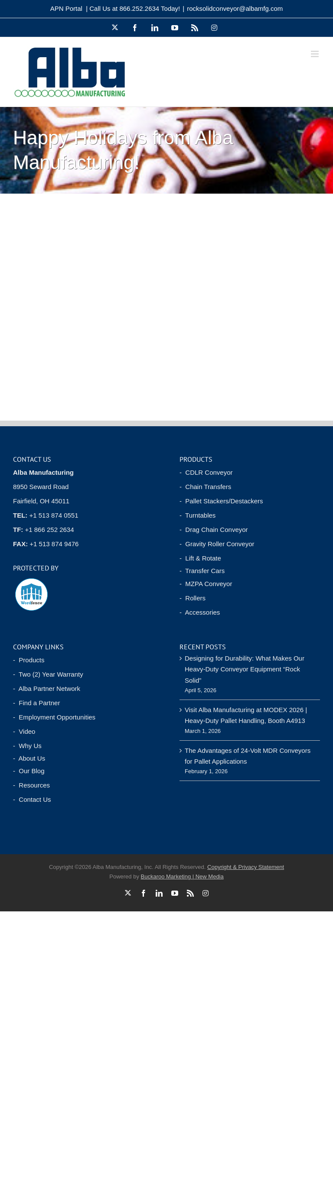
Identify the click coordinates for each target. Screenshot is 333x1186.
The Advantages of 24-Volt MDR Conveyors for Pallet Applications (247, 756)
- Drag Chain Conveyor (214, 529)
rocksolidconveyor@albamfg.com (235, 8)
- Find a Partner (36, 702)
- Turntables (197, 515)
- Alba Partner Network (46, 688)
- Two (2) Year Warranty (48, 674)
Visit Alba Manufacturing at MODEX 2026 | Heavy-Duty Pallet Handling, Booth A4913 (246, 715)
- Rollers (193, 598)
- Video (24, 731)
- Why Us (27, 745)
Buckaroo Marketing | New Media (182, 876)
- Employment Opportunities (54, 717)
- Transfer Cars (202, 570)
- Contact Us (32, 799)
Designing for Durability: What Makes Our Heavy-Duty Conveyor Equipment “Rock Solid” (244, 669)
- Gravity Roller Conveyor (217, 544)
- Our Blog (29, 770)
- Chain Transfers (205, 486)
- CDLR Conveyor (206, 472)
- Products (29, 660)
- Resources (31, 785)
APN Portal (66, 8)
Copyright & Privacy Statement (245, 867)
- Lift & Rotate (200, 558)
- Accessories (200, 612)
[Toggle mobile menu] (315, 53)
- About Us (29, 758)
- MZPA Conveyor (206, 583)
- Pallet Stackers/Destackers (221, 501)
